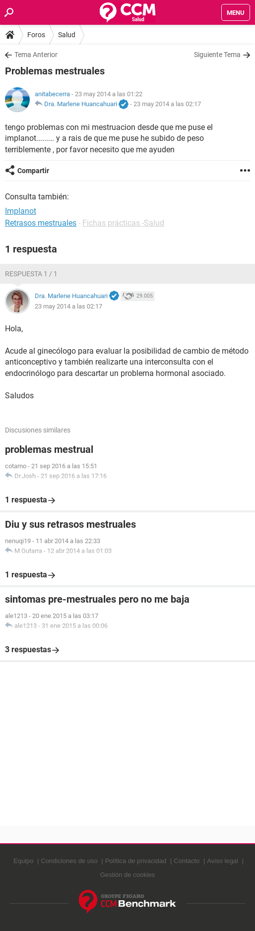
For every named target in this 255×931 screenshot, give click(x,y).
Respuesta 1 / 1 (31, 274)
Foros (36, 35)
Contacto (186, 861)
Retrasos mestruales (40, 223)
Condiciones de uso (69, 861)
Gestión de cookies (127, 874)
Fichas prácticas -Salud (123, 223)
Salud (66, 35)
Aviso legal (222, 861)
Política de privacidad (136, 861)
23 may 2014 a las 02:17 (167, 104)
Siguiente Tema (217, 55)
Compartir (33, 171)
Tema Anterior (36, 55)
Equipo (23, 861)
